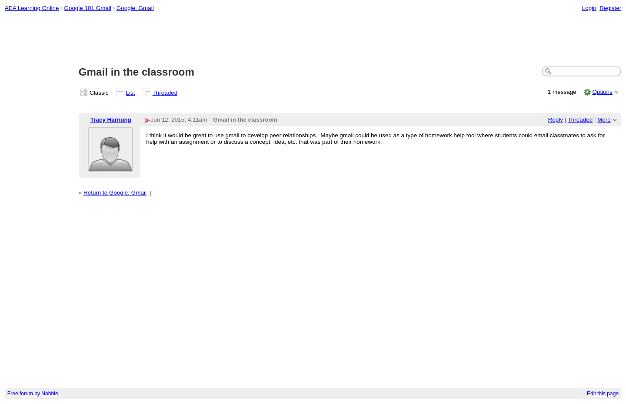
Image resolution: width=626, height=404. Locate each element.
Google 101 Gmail (87, 8)
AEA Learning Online (32, 8)
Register (610, 8)
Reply (555, 119)
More (604, 119)
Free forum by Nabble (32, 394)
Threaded (165, 92)
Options (602, 92)
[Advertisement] (313, 39)
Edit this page (603, 394)
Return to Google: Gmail (115, 192)
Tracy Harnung (110, 119)
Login (589, 8)
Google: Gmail (135, 8)
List (130, 92)
